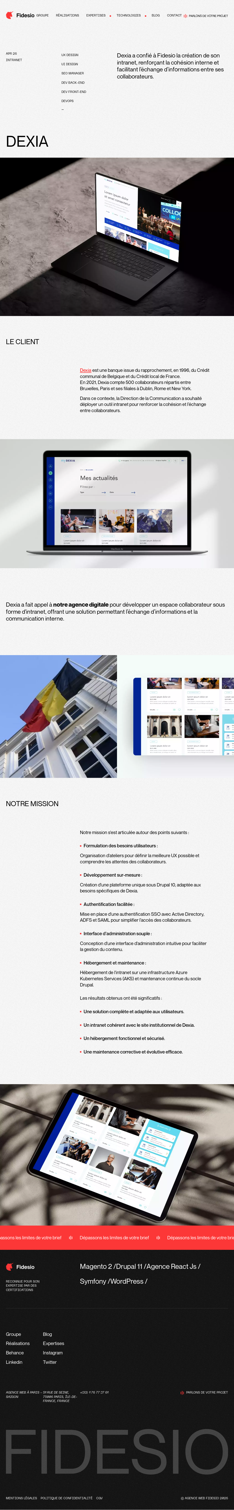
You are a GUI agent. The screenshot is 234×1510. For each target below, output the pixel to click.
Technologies (129, 15)
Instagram (53, 1353)
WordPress (127, 1281)
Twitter (50, 1362)
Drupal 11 (129, 1266)
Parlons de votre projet (206, 16)
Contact (174, 15)
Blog (156, 15)
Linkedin (14, 1362)
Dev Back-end (73, 82)
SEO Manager (72, 73)
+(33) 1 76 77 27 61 (94, 1392)
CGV (99, 1498)
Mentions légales (21, 1498)
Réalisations (67, 15)
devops (67, 101)
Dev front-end (73, 92)
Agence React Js (171, 1266)
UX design (69, 55)
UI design (69, 64)
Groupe (42, 15)
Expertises (96, 15)
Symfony (93, 1281)
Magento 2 (96, 1266)
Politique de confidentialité (67, 1498)
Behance (15, 1353)
